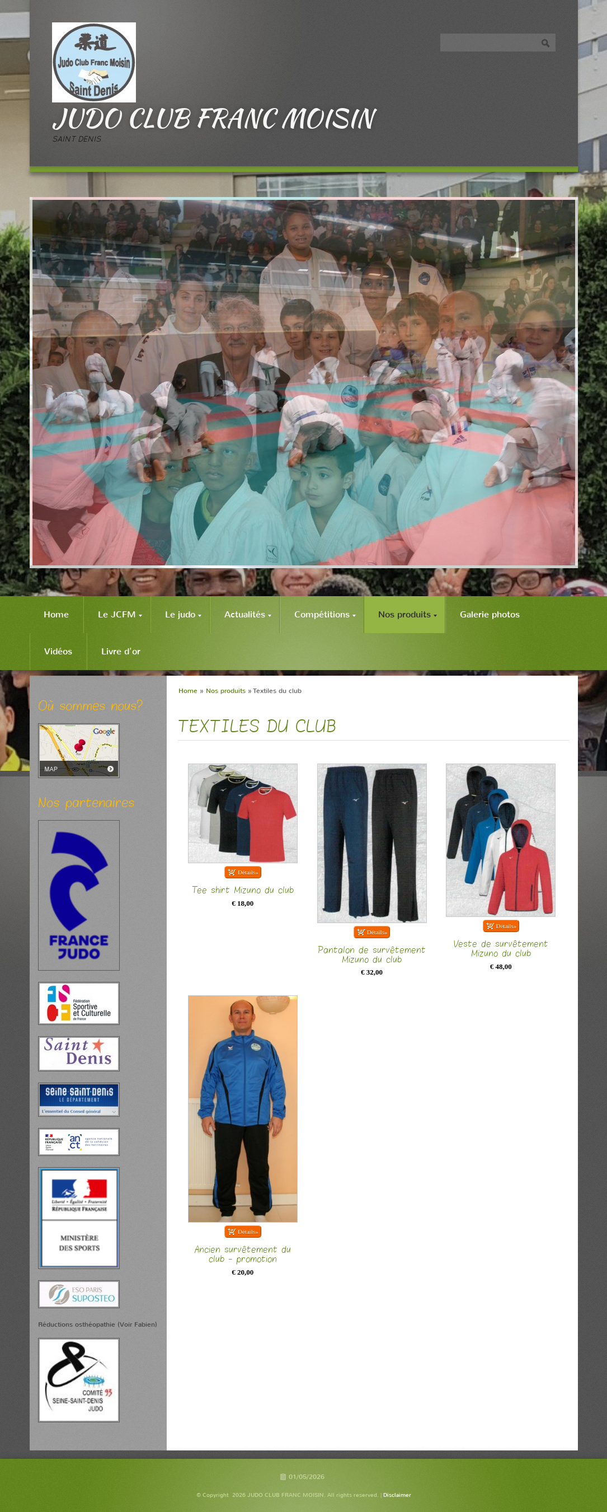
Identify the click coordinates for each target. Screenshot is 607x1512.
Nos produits (407, 614)
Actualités (247, 614)
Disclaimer (397, 1495)
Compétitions (325, 614)
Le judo (183, 614)
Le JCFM (120, 614)
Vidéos (58, 651)
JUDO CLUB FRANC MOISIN (212, 117)
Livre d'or (120, 651)
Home (56, 614)
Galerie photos (490, 614)
